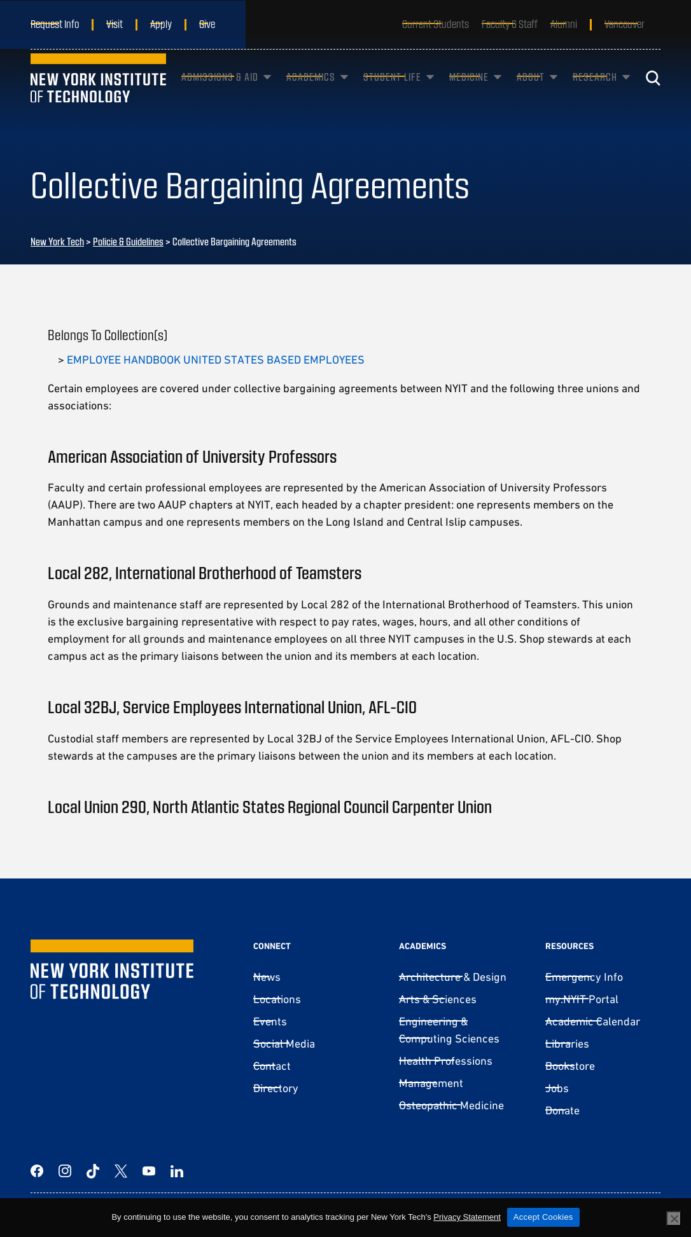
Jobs (557, 1088)
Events (270, 1021)
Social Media (284, 1043)
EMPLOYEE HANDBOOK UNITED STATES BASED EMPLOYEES (216, 359)
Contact (272, 1065)
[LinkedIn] (177, 1171)
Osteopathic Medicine (451, 1105)
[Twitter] (121, 1171)
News (267, 976)
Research (595, 91)
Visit (114, 23)
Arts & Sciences (438, 999)
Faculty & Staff (510, 23)
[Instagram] (65, 1171)
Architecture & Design (452, 976)
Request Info (55, 23)
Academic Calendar (592, 1021)
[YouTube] (149, 1171)
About (531, 91)
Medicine (469, 91)
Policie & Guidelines (128, 241)
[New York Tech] (98, 92)
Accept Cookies (543, 1217)
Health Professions (445, 1060)
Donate (562, 1110)
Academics (310, 91)
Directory (275, 1088)
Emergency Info (584, 976)
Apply (161, 23)
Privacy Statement (467, 1217)
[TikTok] (93, 1171)
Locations (277, 999)
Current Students (435, 23)
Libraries (567, 1043)
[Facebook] (37, 1171)
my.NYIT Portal (581, 999)
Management (431, 1083)
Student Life (392, 91)
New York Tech (57, 241)
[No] (673, 1218)
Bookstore (570, 1065)
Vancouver (624, 23)
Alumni (563, 23)
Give (207, 23)
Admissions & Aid (219, 91)
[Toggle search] (652, 92)
